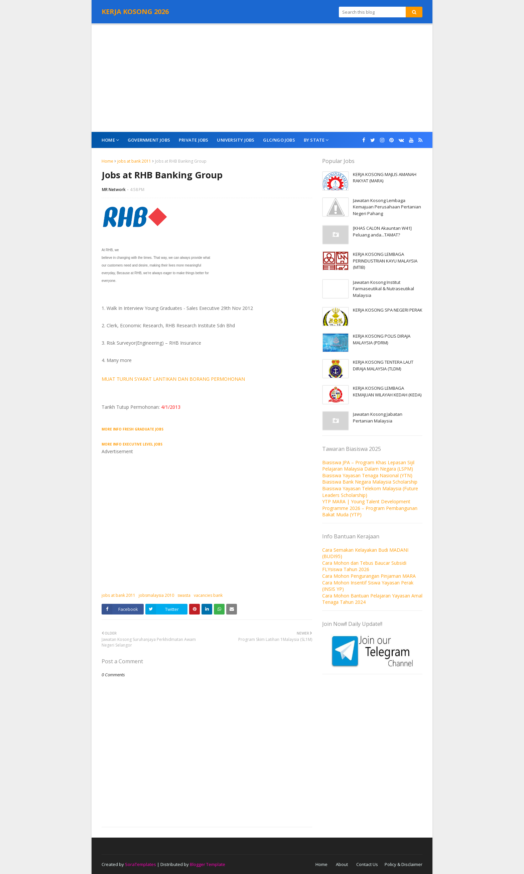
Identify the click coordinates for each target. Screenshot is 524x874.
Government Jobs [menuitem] (149, 140)
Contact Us (367, 864)
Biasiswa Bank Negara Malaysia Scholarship (369, 482)
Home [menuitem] (108, 140)
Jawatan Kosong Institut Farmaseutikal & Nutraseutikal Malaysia (383, 288)
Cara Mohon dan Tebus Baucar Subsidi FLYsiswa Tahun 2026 (364, 566)
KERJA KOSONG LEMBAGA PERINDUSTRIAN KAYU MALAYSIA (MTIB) (385, 260)
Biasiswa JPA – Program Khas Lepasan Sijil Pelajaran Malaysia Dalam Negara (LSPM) (368, 465)
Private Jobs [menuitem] (193, 140)
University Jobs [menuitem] (235, 140)
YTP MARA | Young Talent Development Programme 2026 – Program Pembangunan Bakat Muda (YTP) (369, 508)
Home (107, 161)
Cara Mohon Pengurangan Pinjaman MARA (369, 576)
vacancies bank (208, 595)
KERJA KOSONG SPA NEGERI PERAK (387, 310)
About (342, 864)
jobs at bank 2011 (134, 161)
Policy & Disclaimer (403, 864)
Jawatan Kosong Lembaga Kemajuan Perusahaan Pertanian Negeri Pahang (387, 206)
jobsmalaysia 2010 (156, 595)
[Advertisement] (262, 78)
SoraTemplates (140, 864)
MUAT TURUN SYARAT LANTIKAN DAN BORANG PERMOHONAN (173, 379)
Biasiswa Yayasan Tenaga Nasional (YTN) (367, 475)
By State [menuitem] (314, 140)
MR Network (114, 189)
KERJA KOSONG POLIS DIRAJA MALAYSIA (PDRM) (381, 339)
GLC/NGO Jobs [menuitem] (279, 140)
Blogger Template (207, 864)
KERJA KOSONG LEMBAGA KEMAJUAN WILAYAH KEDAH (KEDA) (387, 391)
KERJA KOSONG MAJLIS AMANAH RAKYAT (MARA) (384, 177)
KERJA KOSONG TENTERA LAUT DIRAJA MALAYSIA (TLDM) (383, 365)
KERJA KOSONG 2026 (135, 11)
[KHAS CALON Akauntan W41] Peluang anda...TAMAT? (382, 231)
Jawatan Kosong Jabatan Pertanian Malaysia (377, 417)
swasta (183, 595)
